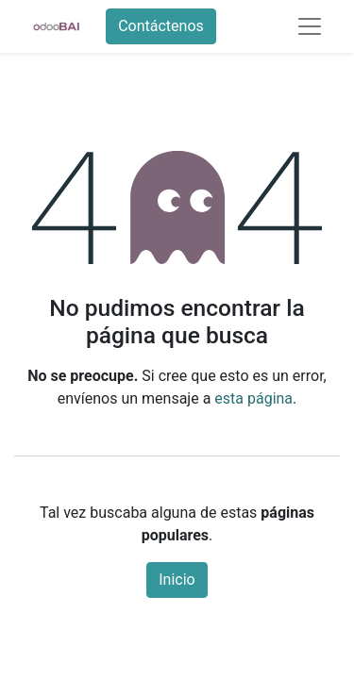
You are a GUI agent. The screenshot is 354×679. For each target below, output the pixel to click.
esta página (253, 398)
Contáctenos (161, 26)
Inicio (176, 579)
